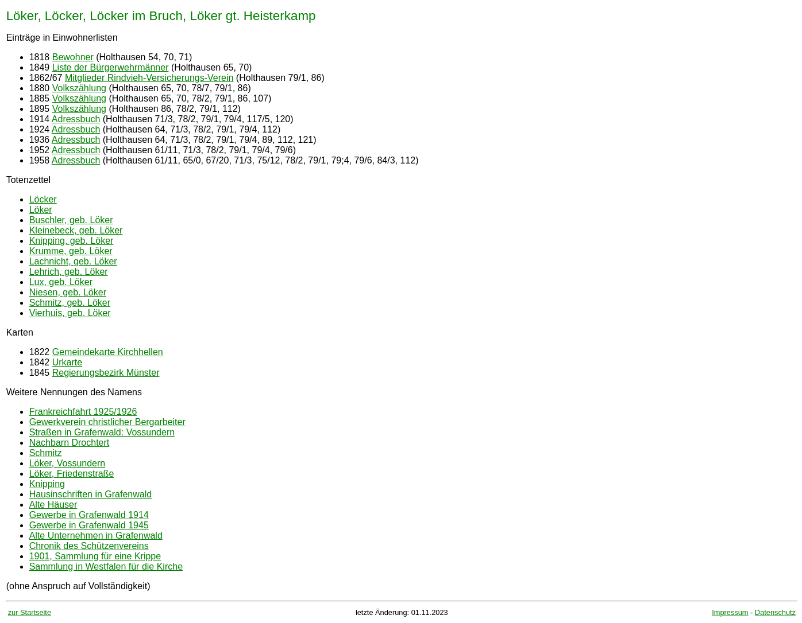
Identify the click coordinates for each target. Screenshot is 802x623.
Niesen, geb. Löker (67, 292)
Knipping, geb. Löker (71, 241)
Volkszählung (79, 88)
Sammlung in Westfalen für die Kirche (106, 566)
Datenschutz (775, 612)
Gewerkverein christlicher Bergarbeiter (107, 422)
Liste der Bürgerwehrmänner (110, 67)
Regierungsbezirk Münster (106, 372)
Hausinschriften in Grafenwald (90, 494)
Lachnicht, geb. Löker (73, 261)
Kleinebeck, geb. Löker (76, 230)
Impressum (730, 612)
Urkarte (67, 362)
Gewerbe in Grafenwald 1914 (89, 515)
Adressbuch (76, 119)
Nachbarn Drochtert (69, 442)
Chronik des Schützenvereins (89, 546)
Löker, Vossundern (67, 463)
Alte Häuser (53, 504)
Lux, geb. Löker (60, 282)
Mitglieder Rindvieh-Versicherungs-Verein (149, 78)
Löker (40, 210)
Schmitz (45, 453)
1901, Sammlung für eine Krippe (95, 556)
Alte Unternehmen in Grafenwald (96, 535)
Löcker (43, 199)
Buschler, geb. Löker (71, 220)
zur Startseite (29, 612)
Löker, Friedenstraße (71, 473)
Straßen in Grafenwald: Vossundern (102, 432)
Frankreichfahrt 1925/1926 (83, 411)
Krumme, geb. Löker (71, 251)
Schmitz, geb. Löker (69, 302)
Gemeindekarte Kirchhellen (107, 352)
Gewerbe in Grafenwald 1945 (89, 525)
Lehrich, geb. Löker (68, 272)
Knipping (47, 484)
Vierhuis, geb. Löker (70, 313)
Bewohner (73, 57)
